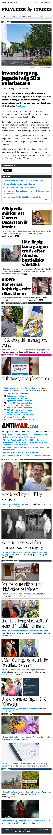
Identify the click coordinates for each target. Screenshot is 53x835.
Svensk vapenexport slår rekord (20, 419)
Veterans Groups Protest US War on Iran (20, 452)
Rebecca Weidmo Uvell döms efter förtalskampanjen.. (26, 630)
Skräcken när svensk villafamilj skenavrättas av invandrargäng (22, 545)
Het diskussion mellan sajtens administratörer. (23, 231)
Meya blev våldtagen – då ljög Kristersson (21, 497)
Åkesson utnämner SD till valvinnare (20, 187)
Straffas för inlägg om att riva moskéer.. (20, 709)
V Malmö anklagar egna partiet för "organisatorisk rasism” (24, 662)
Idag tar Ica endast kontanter (19, 408)
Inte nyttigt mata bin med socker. (17, 737)
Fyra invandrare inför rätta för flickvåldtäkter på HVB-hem (21, 586)
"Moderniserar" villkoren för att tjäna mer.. (21, 388)
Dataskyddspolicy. (22, 832)
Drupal (48, 829)
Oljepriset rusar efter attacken (19, 400)
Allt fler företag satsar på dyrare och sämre (25, 381)
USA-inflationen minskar (17, 412)
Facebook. (21, 106)
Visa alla (46, 199)
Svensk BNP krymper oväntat (19, 403)
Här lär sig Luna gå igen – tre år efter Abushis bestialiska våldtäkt (36, 253)
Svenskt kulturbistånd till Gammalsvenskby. (22, 792)
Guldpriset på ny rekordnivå (18, 393)
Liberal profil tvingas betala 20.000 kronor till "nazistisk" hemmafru (24, 623)
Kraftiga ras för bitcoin (16, 396)
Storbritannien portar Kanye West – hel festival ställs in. (27, 821)
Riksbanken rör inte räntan (18, 398)
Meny (43, 17)
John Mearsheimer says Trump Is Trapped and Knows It (27, 455)
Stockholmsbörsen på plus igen (19, 415)
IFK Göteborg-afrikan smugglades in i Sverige (26, 342)
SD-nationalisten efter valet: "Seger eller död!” (24, 180)
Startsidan (9, 17)
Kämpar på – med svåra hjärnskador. (19, 269)
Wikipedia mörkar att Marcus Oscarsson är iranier (14, 217)
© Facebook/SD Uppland (41, 67)
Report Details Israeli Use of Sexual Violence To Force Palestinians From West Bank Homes (26, 436)
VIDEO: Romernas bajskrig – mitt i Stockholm (16, 286)
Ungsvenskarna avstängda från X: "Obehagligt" (23, 701)
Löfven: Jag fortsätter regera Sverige (19, 184)
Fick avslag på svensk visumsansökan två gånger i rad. (26, 349)
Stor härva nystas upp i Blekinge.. (17, 594)
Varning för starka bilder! (14, 298)
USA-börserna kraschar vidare (19, 410)
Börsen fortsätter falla (15, 417)
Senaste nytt (26, 17)
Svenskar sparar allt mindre (18, 405)
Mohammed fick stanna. (13, 504)
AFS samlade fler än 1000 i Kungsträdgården (23, 197)
